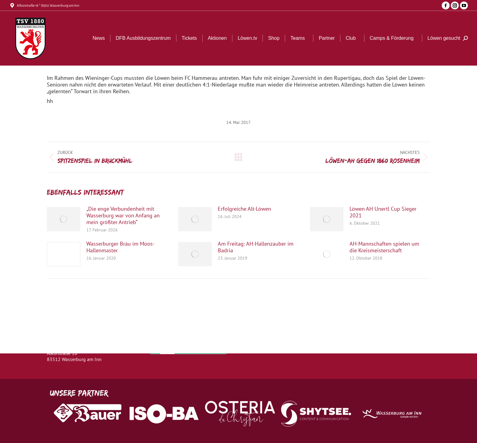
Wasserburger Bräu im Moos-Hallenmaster (120, 247)
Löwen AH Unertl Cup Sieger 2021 (383, 212)
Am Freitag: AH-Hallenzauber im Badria (256, 247)
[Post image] (63, 219)
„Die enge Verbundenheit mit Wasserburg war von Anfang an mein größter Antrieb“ (123, 216)
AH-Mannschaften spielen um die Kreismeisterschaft (384, 247)
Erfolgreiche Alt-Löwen (244, 209)
